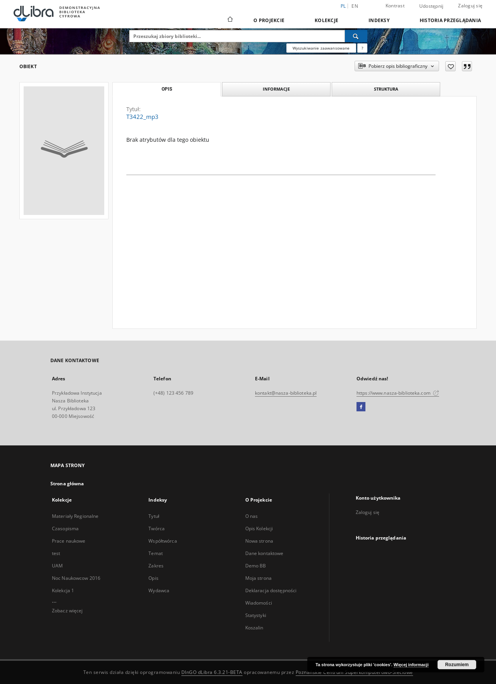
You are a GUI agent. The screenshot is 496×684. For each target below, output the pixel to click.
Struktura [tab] (386, 89)
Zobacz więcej (67, 610)
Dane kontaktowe (264, 553)
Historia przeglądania (450, 20)
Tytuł (153, 516)
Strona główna (67, 483)
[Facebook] (360, 407)
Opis (153, 578)
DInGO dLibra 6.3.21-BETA (212, 672)
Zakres (156, 565)
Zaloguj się (470, 5)
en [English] (354, 6)
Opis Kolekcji (259, 528)
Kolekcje (326, 20)
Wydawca (158, 590)
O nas (251, 516)
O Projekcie (268, 20)
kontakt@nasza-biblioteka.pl (286, 393)
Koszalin (254, 627)
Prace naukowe (69, 541)
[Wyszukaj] (356, 36)
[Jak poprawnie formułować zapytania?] (362, 48)
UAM (57, 565)
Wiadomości (258, 603)
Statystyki (255, 615)
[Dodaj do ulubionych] (450, 66)
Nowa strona (259, 541)
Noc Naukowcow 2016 (76, 578)
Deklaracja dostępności (271, 590)
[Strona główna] (229, 20)
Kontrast (395, 5)
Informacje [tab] (276, 89)
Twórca (156, 528)
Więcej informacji (411, 664)
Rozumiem (457, 664)
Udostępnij (431, 6)
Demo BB (255, 565)
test (56, 553)
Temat (155, 553)
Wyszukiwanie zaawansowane (321, 48)
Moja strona (258, 578)
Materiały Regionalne (75, 516)
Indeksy (379, 20)
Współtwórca (162, 541)
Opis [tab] (167, 89)
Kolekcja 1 (63, 590)
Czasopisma (65, 528)
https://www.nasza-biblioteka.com (397, 393)
